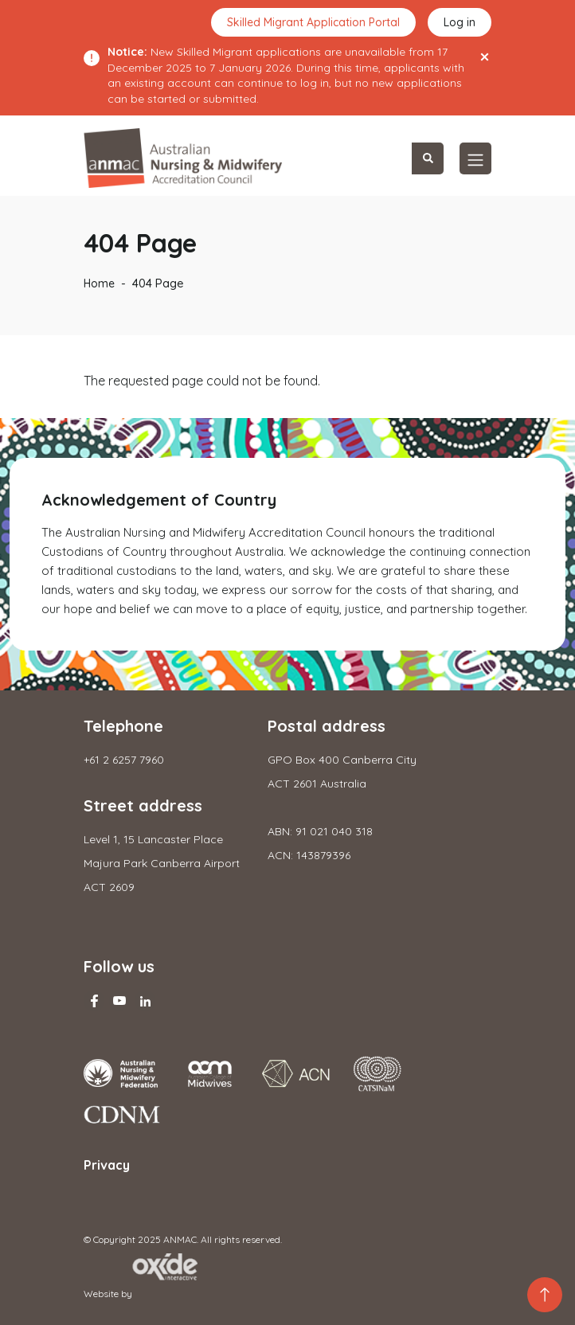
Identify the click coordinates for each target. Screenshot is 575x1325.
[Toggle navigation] (475, 158)
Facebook (94, 1001)
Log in (459, 22)
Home (99, 283)
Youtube (119, 1001)
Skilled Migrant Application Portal (313, 22)
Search (428, 158)
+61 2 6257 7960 (124, 759)
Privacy (107, 1165)
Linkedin (145, 1001)
